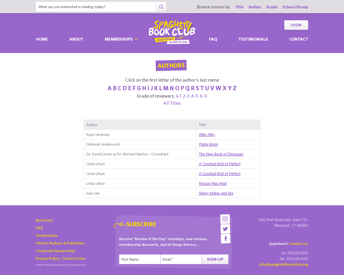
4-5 (194, 96)
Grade (272, 6)
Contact (298, 39)
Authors (171, 65)
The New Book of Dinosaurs (221, 154)
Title (239, 6)
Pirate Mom (208, 144)
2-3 (186, 96)
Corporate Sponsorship (55, 251)
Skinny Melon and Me (216, 193)
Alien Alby (207, 134)
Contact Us (298, 243)
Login (296, 25)
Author (254, 6)
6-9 (203, 96)
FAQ (39, 228)
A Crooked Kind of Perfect (220, 164)
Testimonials (253, 39)
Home (42, 39)
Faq (213, 39)
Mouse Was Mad (212, 183)
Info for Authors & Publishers (60, 243)
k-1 (178, 96)
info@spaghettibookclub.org (283, 264)
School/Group (295, 6)
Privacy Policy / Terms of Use (60, 258)
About (76, 39)
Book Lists (44, 220)
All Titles (172, 103)
